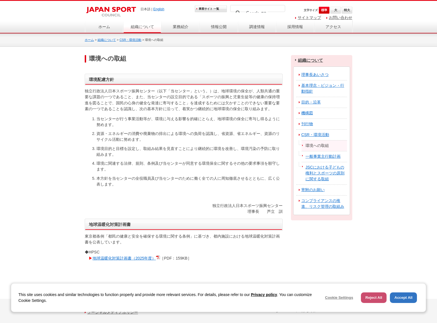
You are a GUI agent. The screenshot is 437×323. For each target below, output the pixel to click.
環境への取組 (317, 145)
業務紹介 (180, 26)
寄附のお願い (313, 190)
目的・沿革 (311, 102)
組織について (142, 26)
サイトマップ (309, 17)
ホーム (104, 26)
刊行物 (307, 124)
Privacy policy (264, 294)
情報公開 (219, 26)
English (158, 9)
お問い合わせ (340, 17)
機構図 (307, 113)
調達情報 (257, 26)
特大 (347, 10)
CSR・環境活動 (131, 39)
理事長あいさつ (315, 74)
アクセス (333, 26)
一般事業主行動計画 (323, 156)
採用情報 (295, 26)
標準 (324, 10)
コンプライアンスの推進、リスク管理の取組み (322, 203)
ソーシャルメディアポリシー (112, 312)
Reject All (373, 297)
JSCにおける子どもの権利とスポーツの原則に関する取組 (324, 173)
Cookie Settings (339, 297)
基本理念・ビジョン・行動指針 (322, 88)
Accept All (403, 297)
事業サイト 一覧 (209, 8)
